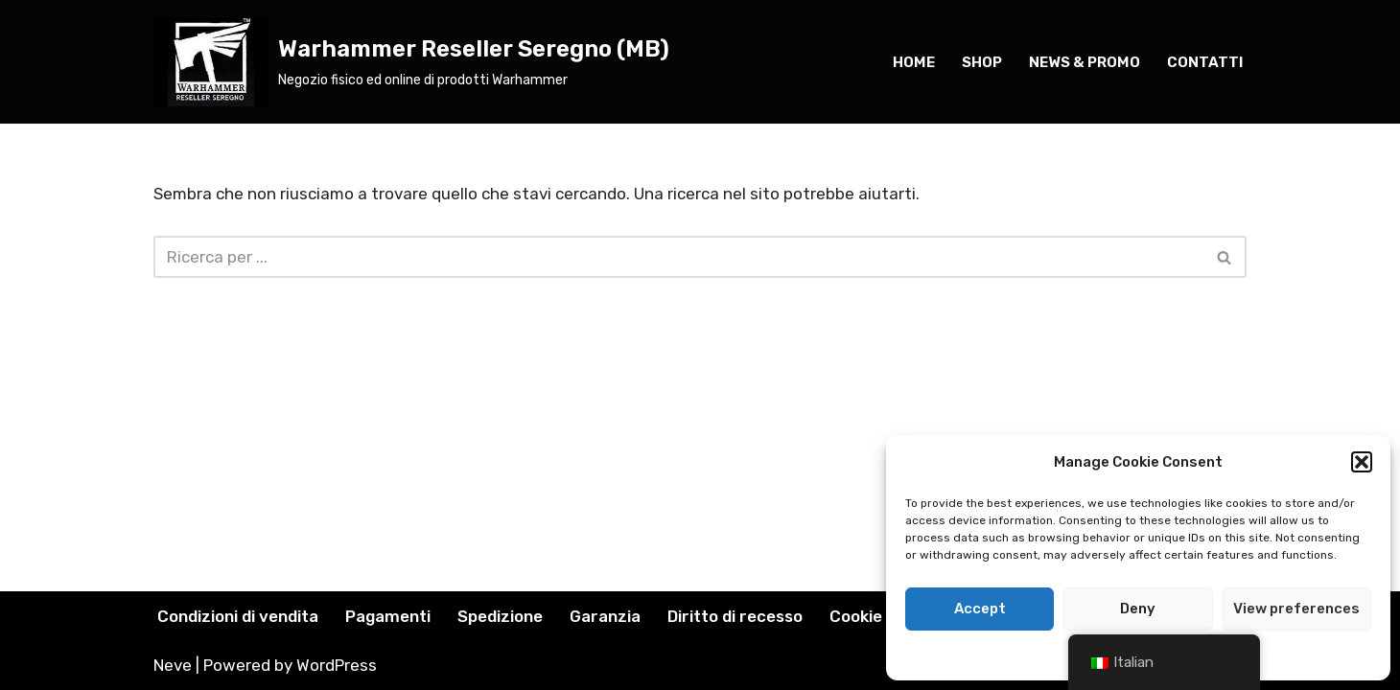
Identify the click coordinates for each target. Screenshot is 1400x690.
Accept (980, 608)
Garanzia (605, 616)
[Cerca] (678, 257)
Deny (1137, 608)
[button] (1361, 462)
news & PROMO (1084, 62)
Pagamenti (388, 616)
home (914, 62)
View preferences (1296, 608)
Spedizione (500, 616)
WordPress (336, 665)
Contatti (1205, 62)
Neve (172, 665)
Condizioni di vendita (237, 616)
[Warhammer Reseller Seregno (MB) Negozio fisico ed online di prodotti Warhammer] (411, 61)
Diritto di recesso (735, 616)
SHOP (982, 62)
